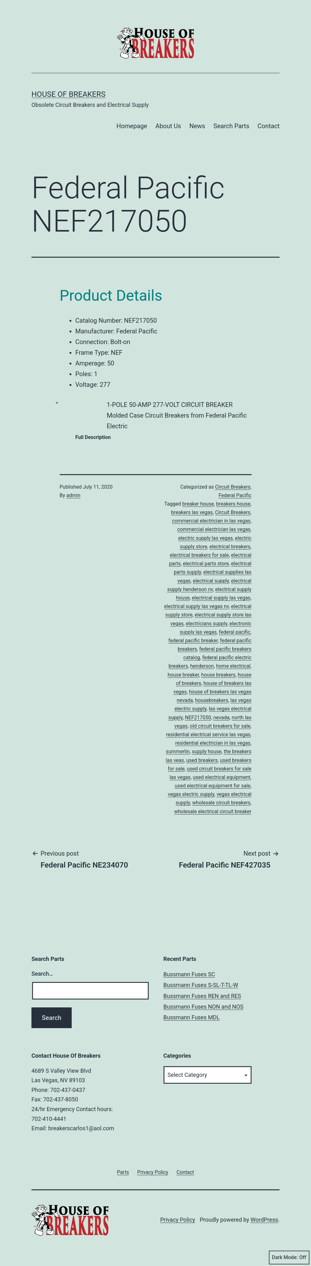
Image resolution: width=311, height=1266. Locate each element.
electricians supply (206, 624)
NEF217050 (198, 718)
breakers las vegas (192, 512)
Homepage (131, 126)
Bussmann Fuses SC (189, 974)
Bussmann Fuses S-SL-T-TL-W (201, 985)
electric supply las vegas (205, 538)
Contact (269, 126)
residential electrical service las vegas (208, 734)
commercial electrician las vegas (214, 529)
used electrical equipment (221, 777)
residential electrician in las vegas (212, 743)
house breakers (218, 675)
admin (73, 495)
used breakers (202, 760)
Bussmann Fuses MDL (192, 1017)
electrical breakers (229, 547)
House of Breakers (68, 94)
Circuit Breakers (232, 487)
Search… (42, 973)
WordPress (264, 1219)
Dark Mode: (289, 1257)
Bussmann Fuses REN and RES (202, 996)
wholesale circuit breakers (221, 803)
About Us (168, 126)
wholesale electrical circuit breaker (213, 811)
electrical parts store (206, 564)
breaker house (198, 504)
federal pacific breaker (193, 641)
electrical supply (211, 581)
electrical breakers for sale (199, 555)
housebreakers (211, 700)
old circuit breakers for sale (220, 726)
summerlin (178, 751)
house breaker (183, 675)
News (197, 126)
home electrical (233, 666)
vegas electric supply (191, 794)
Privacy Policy (177, 1219)
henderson (202, 666)
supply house (206, 751)
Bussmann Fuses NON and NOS (204, 1006)
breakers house (233, 504)
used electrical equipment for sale (213, 786)
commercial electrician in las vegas (211, 521)
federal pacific (234, 632)
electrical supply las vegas (221, 598)
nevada (221, 718)
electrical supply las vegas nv (196, 606)
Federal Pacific (235, 495)
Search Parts (231, 126)
